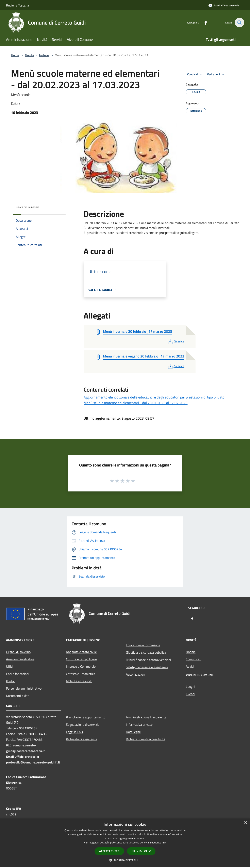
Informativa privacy (139, 724)
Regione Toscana (17, 5)
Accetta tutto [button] (109, 851)
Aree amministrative (20, 659)
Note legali (133, 731)
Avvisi (190, 666)
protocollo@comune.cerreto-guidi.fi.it (33, 762)
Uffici (9, 666)
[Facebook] (203, 22)
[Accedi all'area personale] (223, 5)
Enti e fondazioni (17, 673)
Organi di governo (18, 651)
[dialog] (125, 842)
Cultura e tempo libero (81, 659)
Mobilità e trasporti (79, 681)
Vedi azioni (216, 74)
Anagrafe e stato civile (81, 651)
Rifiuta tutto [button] (141, 851)
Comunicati (193, 659)
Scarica (175, 341)
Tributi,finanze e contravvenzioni (148, 659)
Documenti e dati (18, 695)
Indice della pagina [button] (27, 207)
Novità (29, 55)
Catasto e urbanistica (80, 673)
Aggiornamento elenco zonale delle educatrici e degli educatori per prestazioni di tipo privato (154, 397)
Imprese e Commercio (81, 666)
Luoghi (190, 686)
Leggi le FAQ (74, 731)
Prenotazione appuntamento (85, 717)
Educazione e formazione (143, 645)
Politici (10, 681)
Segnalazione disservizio (82, 724)
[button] (125, 860)
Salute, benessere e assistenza (147, 667)
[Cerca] (239, 22)
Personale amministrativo (23, 688)
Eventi (190, 693)
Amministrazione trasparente (146, 717)
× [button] (245, 822)
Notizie (44, 55)
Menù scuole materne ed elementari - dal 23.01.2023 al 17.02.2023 (135, 403)
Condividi (195, 74)
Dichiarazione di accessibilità (145, 739)
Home (15, 55)
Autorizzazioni (136, 674)
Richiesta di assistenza (81, 739)
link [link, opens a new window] (164, 842)
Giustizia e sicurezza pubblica (146, 652)
